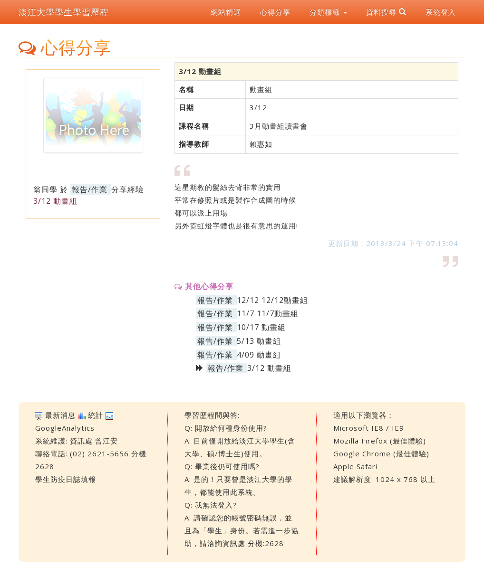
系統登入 (441, 12)
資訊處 (81, 440)
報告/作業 (89, 189)
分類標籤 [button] (328, 12)
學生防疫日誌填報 (65, 479)
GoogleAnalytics (65, 428)
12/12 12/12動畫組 (272, 300)
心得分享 (275, 12)
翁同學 (45, 189)
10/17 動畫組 (261, 327)
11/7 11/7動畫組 (268, 313)
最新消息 (60, 415)
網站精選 (226, 12)
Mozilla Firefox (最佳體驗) (379, 440)
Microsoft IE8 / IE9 (368, 428)
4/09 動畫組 (259, 354)
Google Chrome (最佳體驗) (381, 453)
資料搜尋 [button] (386, 12)
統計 (95, 415)
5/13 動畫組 (259, 341)
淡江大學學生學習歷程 (64, 12)
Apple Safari (355, 466)
